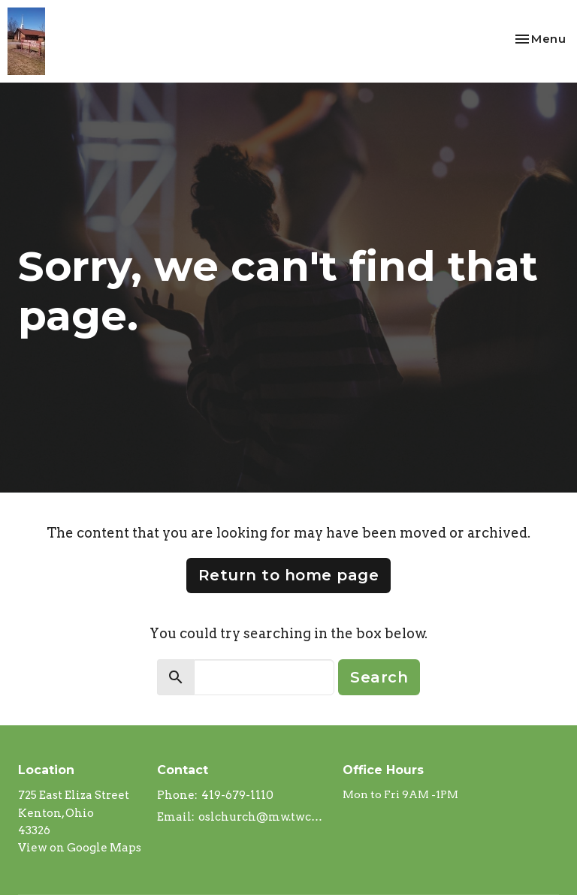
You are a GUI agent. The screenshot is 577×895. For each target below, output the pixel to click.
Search (379, 677)
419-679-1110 (237, 795)
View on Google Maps (79, 847)
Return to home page (288, 575)
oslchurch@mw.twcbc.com (263, 817)
